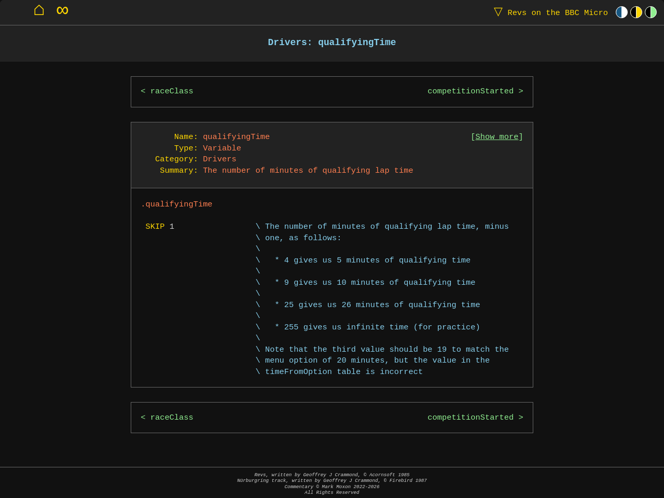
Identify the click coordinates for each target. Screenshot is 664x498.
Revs (548, 12)
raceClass (171, 91)
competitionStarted (470, 91)
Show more (497, 137)
